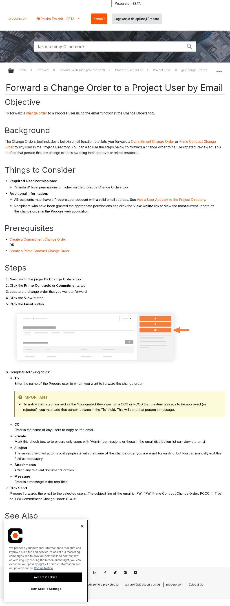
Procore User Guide (129, 70)
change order (36, 113)
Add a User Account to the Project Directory (171, 199)
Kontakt (99, 19)
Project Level (162, 70)
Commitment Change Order (152, 141)
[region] (46, 560)
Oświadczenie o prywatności (100, 584)
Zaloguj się (196, 584)
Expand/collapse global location (219, 69)
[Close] (82, 526)
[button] (189, 46)
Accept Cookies (45, 577)
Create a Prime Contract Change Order (39, 251)
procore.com (18, 18)
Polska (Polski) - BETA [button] (57, 19)
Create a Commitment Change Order (37, 239)
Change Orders (194, 70)
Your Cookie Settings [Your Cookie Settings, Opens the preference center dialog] (45, 588)
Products (43, 70)
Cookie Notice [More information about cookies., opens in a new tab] (43, 568)
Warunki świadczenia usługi (143, 584)
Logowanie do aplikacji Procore (137, 19)
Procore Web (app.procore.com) (83, 70)
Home (23, 70)
